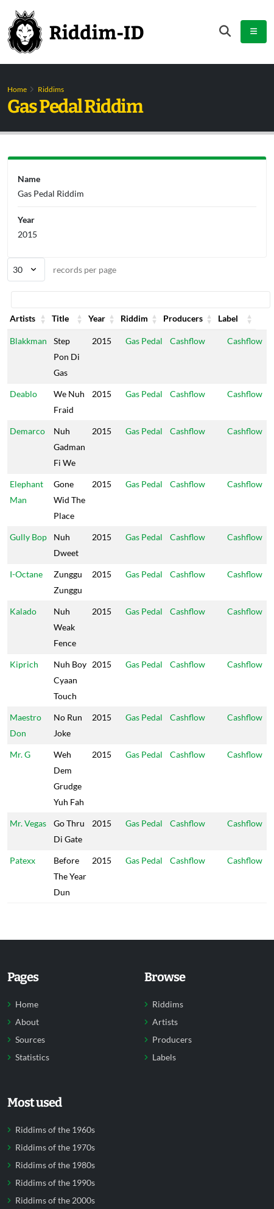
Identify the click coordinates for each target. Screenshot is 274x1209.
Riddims (51, 89)
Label (239, 318)
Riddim (138, 318)
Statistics (32, 1089)
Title (62, 318)
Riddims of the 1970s (55, 1179)
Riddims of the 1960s (55, 1161)
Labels (164, 1089)
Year (98, 318)
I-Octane (26, 574)
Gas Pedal (142, 341)
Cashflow (187, 341)
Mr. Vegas (28, 839)
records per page (61, 269)
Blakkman (28, 341)
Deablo (23, 394)
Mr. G (20, 770)
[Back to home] (75, 32)
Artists (22, 318)
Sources (30, 1071)
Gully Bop (28, 537)
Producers (189, 318)
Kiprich (24, 664)
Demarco (27, 431)
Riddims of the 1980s (55, 1197)
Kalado (23, 611)
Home (17, 89)
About (27, 1054)
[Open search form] (225, 31)
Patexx (22, 876)
